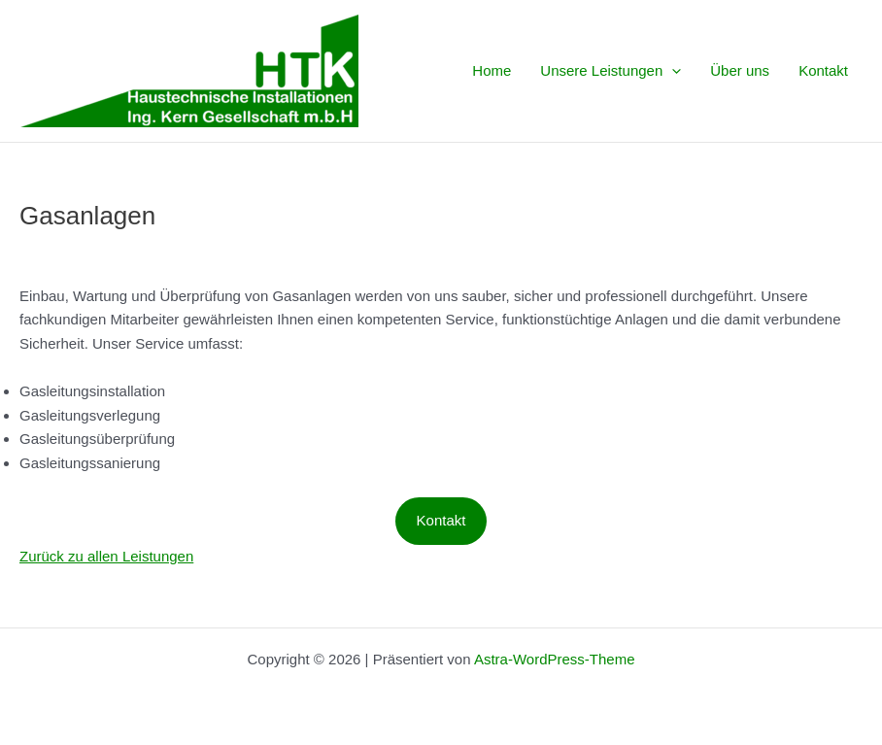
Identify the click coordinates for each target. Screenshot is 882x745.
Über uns (739, 70)
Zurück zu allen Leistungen (106, 556)
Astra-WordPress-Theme (554, 659)
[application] (671, 71)
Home (491, 70)
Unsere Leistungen (610, 71)
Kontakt (823, 70)
